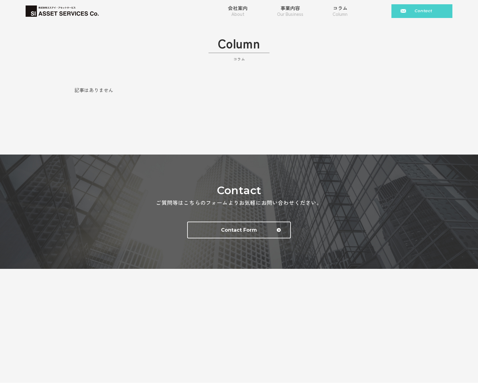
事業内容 (290, 11)
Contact (423, 11)
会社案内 (238, 11)
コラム (340, 11)
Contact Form (251, 230)
